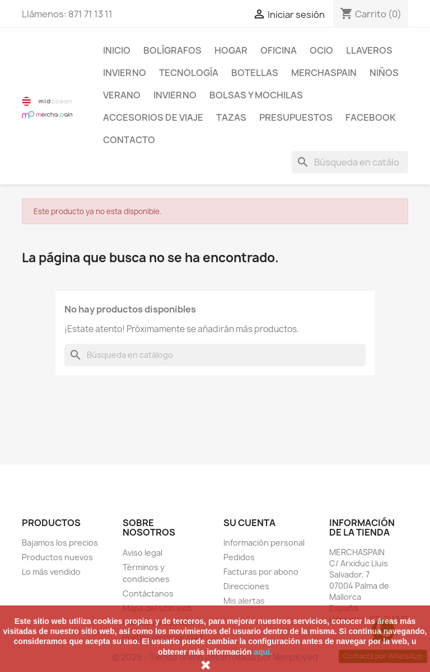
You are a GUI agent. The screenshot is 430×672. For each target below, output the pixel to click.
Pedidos (239, 557)
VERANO (122, 95)
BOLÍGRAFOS (172, 50)
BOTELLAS (254, 73)
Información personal (264, 542)
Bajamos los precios (60, 542)
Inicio (116, 50)
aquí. (263, 651)
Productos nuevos (57, 557)
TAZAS (231, 117)
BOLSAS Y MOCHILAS (256, 95)
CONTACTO (129, 140)
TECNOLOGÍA (188, 73)
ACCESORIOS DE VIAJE (153, 117)
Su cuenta (249, 523)
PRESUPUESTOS (296, 117)
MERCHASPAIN (324, 73)
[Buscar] (350, 162)
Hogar (230, 50)
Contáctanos (148, 593)
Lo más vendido (51, 571)
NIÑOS (384, 73)
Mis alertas (244, 600)
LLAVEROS (369, 50)
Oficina (278, 50)
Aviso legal (142, 552)
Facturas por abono (260, 571)
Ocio (321, 50)
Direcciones (246, 586)
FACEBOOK (370, 117)
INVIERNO (124, 73)
